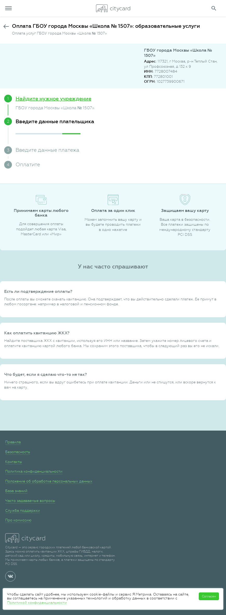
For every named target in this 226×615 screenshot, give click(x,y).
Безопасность (17, 452)
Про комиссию (18, 520)
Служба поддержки (22, 510)
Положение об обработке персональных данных (48, 481)
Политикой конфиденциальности (37, 602)
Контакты (13, 462)
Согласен (209, 596)
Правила (13, 442)
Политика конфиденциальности (34, 471)
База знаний (16, 491)
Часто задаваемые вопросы (30, 501)
